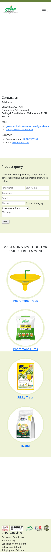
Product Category (34, 203)
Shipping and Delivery (13, 550)
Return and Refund (11, 546)
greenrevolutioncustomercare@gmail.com (27, 126)
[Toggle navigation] (44, 9)
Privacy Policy (8, 540)
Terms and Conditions (13, 537)
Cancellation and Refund (14, 543)
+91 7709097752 (20, 142)
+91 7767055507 (29, 139)
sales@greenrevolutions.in (19, 129)
